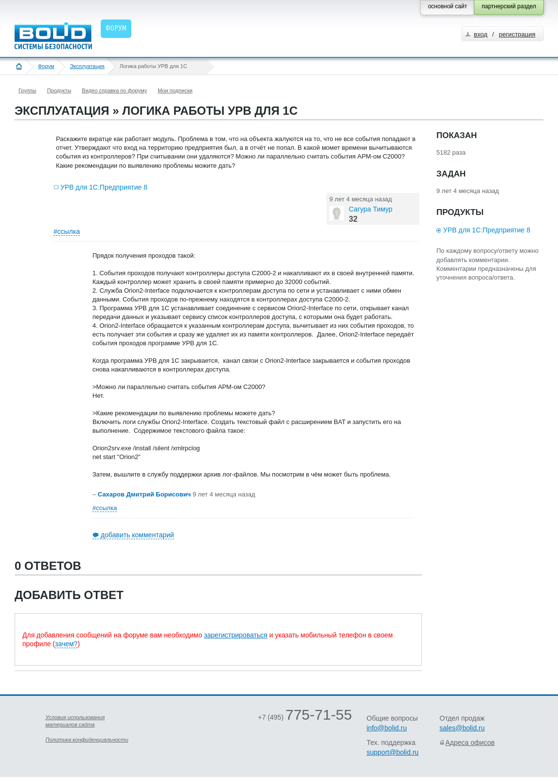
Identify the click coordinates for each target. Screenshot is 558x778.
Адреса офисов (470, 742)
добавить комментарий (137, 535)
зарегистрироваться (235, 635)
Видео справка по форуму (114, 90)
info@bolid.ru (387, 728)
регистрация (517, 34)
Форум (46, 66)
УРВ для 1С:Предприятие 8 (103, 187)
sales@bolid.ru (462, 728)
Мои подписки (175, 90)
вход (480, 34)
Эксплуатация (87, 66)
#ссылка (67, 231)
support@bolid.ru (393, 752)
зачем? (66, 644)
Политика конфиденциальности (87, 740)
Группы (27, 90)
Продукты (59, 90)
